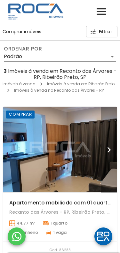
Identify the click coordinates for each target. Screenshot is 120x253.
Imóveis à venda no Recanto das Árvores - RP (59, 90)
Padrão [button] (13, 56)
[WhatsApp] (17, 236)
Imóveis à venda (19, 84)
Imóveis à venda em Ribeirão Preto (81, 84)
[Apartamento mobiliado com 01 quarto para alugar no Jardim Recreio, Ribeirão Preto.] (60, 149)
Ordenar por (23, 48)
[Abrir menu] (101, 11)
